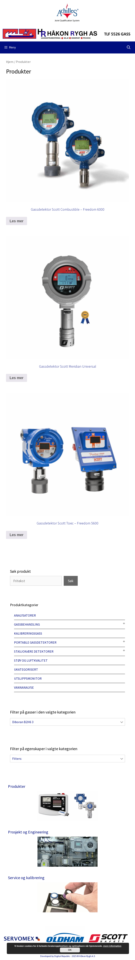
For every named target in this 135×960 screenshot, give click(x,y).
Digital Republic (62, 956)
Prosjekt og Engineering (28, 831)
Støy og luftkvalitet (31, 660)
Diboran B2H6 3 (22, 722)
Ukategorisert (26, 669)
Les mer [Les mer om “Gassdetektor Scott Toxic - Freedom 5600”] (16, 535)
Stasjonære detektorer (33, 651)
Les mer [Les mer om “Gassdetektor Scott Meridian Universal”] (16, 378)
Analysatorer (25, 615)
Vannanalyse (24, 687)
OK (70, 950)
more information (112, 946)
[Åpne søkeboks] (128, 47)
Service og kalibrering (26, 877)
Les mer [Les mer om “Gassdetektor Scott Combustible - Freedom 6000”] (16, 221)
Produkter (16, 786)
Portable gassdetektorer (35, 642)
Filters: (17, 759)
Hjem (9, 62)
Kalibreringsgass (28, 633)
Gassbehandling (27, 624)
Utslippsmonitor (28, 678)
